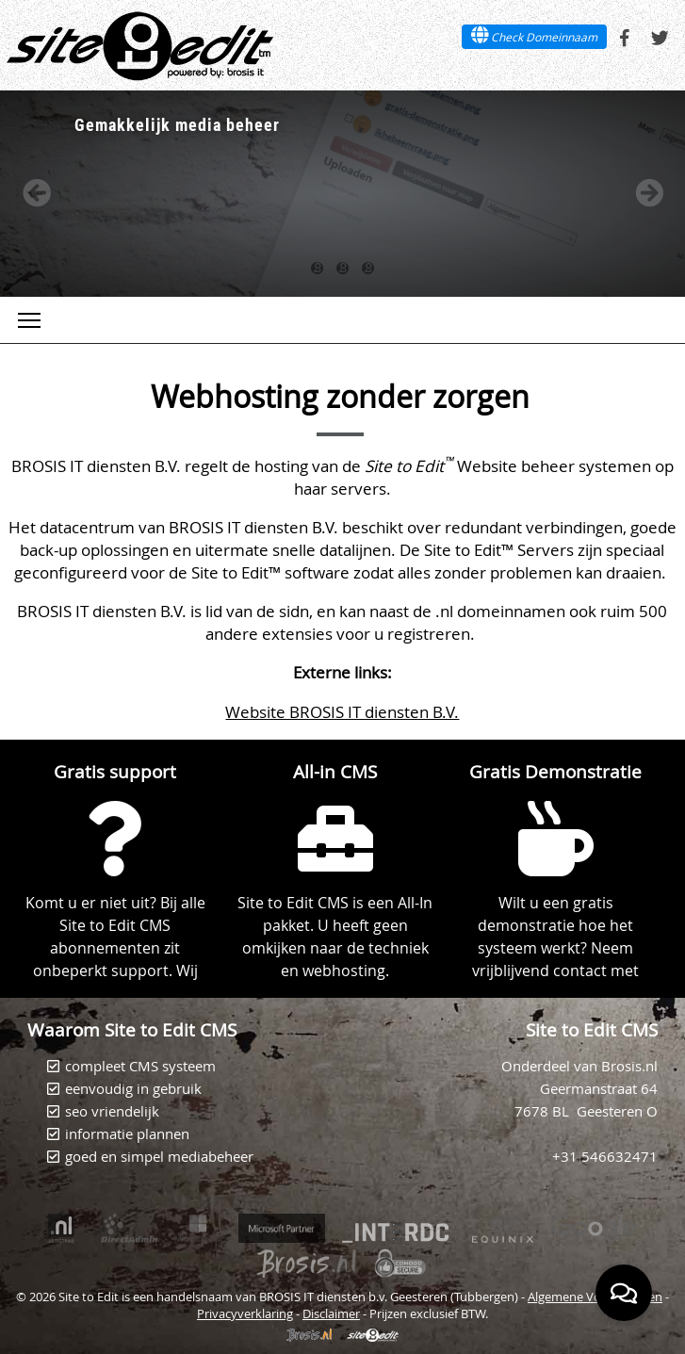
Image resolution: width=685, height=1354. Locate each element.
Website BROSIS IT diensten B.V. (342, 712)
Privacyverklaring (245, 1313)
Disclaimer (331, 1313)
